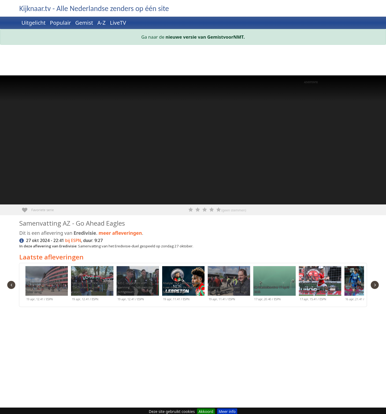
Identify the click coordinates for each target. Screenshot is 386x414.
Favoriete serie (26, 208)
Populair (60, 22)
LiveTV (118, 22)
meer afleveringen (120, 233)
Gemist (84, 22)
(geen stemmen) (233, 210)
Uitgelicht (33, 22)
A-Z (101, 22)
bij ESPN (73, 240)
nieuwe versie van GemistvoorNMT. (205, 37)
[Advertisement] (180, 61)
